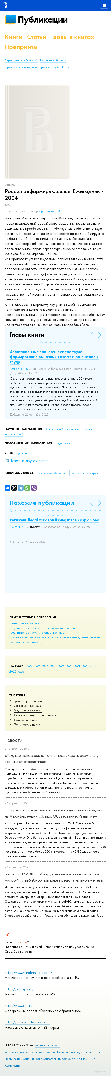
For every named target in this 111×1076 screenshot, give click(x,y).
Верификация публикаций (21, 60)
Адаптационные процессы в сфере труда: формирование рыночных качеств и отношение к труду (54, 356)
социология (17, 642)
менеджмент (81, 637)
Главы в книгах (73, 37)
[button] (41, 342)
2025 (44, 665)
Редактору (100, 1071)
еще (21, 671)
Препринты (21, 47)
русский (21, 453)
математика (63, 637)
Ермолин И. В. (18, 527)
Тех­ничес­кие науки (27, 724)
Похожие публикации (41, 503)
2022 (69, 665)
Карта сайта (12, 1066)
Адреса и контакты (47, 1045)
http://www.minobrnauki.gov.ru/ (28, 972)
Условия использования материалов (30, 1052)
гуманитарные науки (23, 632)
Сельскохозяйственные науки (35, 715)
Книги (13, 37)
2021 (77, 665)
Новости (13, 740)
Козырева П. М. (19, 369)
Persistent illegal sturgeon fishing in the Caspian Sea (54, 519)
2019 (93, 665)
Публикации (43, 19)
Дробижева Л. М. (50, 211)
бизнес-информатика (24, 623)
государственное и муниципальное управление (43, 628)
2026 (37, 665)
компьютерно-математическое (31, 637)
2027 (29, 665)
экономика (34, 642)
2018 (12, 671)
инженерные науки (52, 632)
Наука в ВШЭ (60, 67)
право (95, 637)
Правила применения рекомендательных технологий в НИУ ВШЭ (50, 1059)
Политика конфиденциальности (78, 1052)
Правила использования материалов (27, 67)
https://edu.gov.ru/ (19, 989)
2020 (85, 665)
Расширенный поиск (53, 60)
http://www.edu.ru (18, 1005)
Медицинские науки (28, 710)
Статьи (36, 37)
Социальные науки (27, 720)
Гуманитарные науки (28, 701)
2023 (61, 665)
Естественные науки (28, 705)
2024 (52, 665)
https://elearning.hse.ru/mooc (27, 1022)
